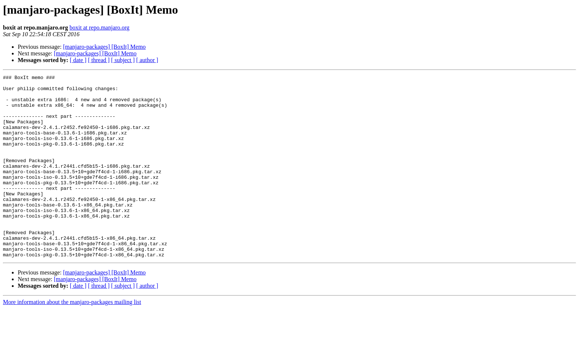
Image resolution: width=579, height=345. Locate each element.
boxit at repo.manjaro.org (99, 27)
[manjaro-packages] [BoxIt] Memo (104, 47)
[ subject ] (123, 60)
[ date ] (78, 60)
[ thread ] (99, 60)
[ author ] (147, 60)
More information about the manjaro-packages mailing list (72, 338)
